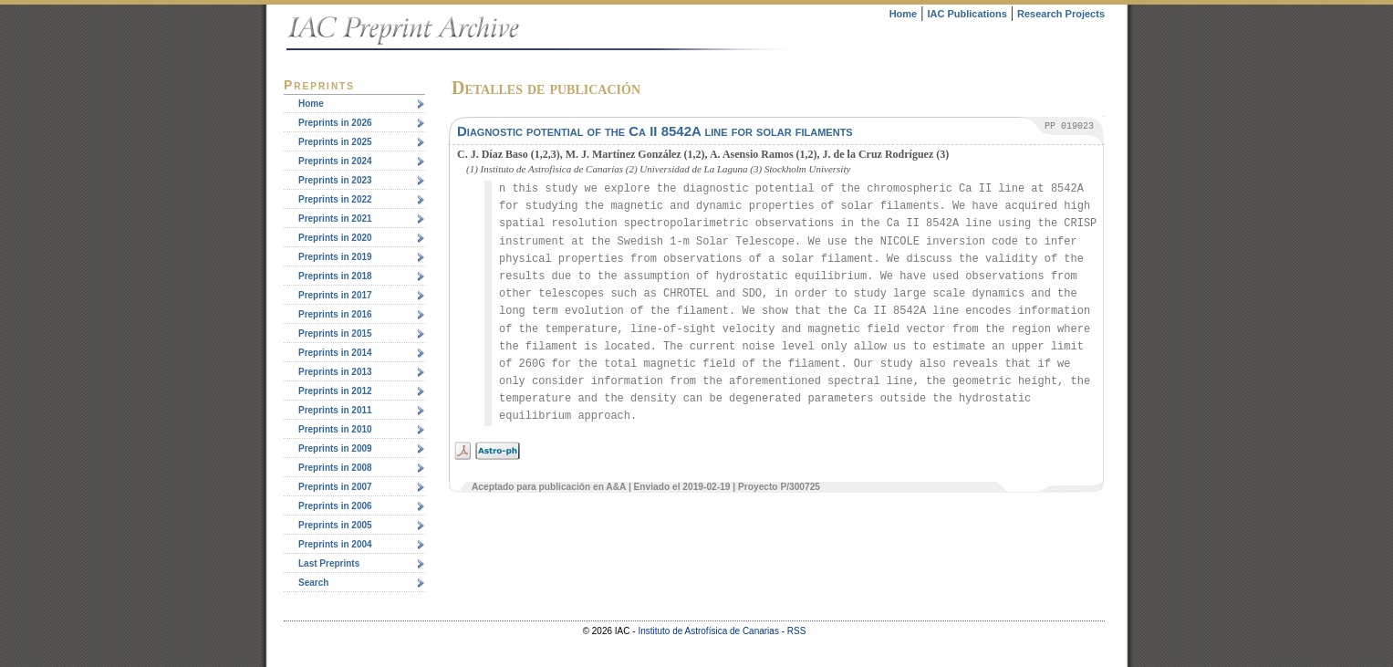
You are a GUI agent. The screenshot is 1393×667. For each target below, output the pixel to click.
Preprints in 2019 (335, 257)
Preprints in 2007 (335, 487)
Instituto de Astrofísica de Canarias (708, 631)
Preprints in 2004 (335, 544)
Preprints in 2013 (335, 372)
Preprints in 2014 (335, 353)
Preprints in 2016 (335, 314)
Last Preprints (328, 563)
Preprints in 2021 (335, 219)
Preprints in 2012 (335, 391)
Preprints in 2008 (335, 468)
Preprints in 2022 (335, 199)
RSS (796, 631)
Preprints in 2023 (335, 180)
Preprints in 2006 (335, 506)
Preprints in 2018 (335, 276)
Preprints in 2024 (335, 161)
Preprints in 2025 (335, 142)
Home (903, 13)
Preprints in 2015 (335, 333)
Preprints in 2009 (335, 448)
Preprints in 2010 (335, 429)
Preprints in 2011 (335, 410)
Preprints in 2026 (335, 123)
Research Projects (1061, 13)
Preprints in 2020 (335, 238)
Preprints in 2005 (335, 525)
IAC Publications (966, 13)
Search (313, 583)
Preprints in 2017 (335, 295)
